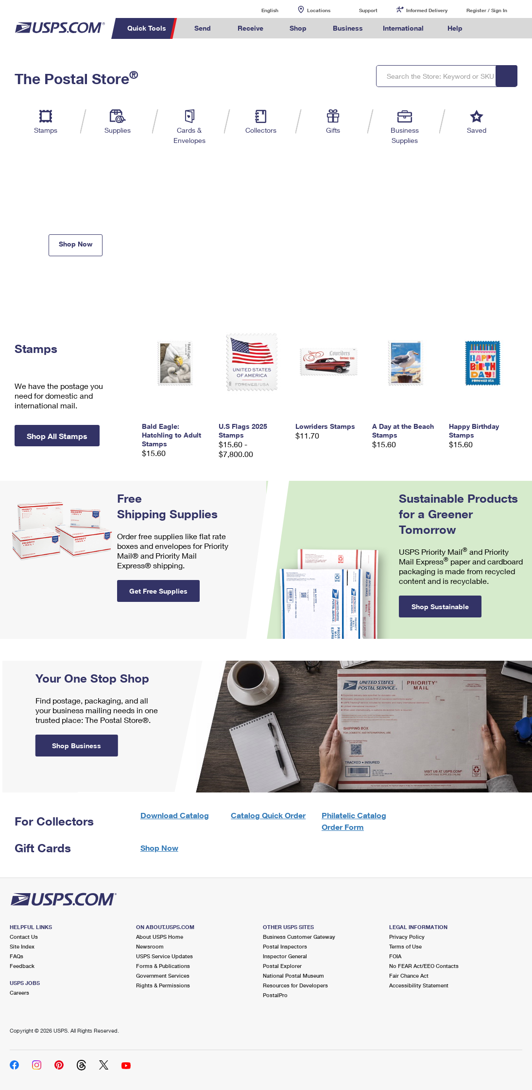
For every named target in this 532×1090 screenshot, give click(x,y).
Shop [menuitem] (298, 28)
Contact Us (24, 936)
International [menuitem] (403, 28)
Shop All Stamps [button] (57, 435)
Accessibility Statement (418, 985)
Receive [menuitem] (250, 28)
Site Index (22, 946)
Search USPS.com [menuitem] (489, 28)
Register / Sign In (486, 10)
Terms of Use (405, 946)
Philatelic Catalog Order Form (354, 820)
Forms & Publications (163, 966)
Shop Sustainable (440, 606)
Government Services (162, 975)
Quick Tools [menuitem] (146, 28)
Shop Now (75, 244)
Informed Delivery (426, 10)
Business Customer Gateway (299, 936)
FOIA (395, 956)
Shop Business (76, 745)
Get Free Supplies (158, 591)
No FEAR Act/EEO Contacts (424, 966)
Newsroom (150, 946)
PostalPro (275, 995)
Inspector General (285, 956)
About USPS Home (159, 936)
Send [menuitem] (202, 28)
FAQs (16, 956)
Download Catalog (174, 815)
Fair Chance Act (409, 975)
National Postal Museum (293, 975)
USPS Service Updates (164, 956)
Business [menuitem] (348, 28)
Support (368, 10)
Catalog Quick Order (268, 815)
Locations (318, 10)
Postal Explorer (282, 966)
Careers (19, 992)
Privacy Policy (407, 936)
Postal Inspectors (285, 946)
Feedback (22, 966)
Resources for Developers (295, 985)
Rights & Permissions (163, 985)
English (259, 10)
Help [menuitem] (455, 28)
